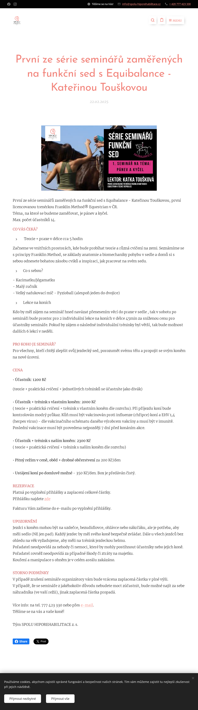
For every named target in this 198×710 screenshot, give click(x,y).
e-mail (87, 605)
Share (21, 641)
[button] (153, 20)
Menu (175, 21)
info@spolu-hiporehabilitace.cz (141, 4)
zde (47, 498)
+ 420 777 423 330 (180, 4)
